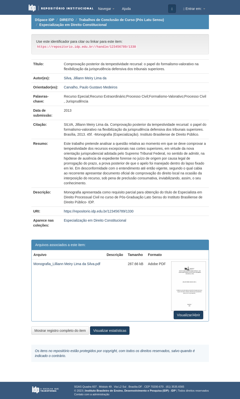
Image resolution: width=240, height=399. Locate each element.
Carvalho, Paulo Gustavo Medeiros (90, 87)
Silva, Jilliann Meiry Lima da (85, 78)
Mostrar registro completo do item (60, 331)
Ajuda (126, 9)
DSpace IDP (45, 20)
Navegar (106, 9)
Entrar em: (194, 9)
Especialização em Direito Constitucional (73, 25)
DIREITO (67, 20)
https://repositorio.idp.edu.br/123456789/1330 (99, 211)
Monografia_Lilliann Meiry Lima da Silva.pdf (67, 264)
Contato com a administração (91, 394)
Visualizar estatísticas (109, 331)
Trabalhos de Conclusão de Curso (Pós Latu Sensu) (121, 20)
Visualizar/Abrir (188, 315)
